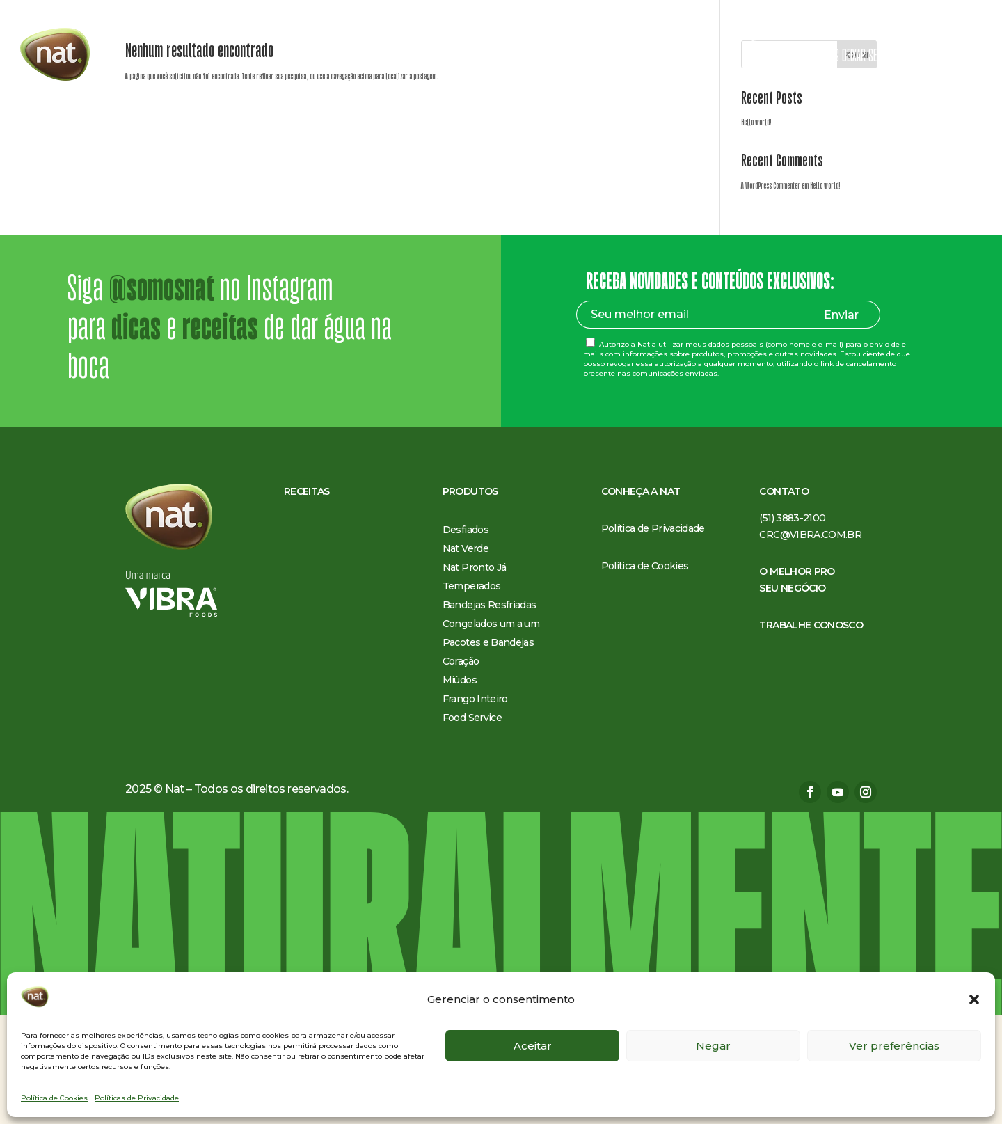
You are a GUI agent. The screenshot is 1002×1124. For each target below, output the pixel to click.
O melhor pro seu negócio (599, 56)
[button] (974, 999)
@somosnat (161, 397)
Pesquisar (857, 163)
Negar (713, 1045)
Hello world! (756, 230)
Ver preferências (894, 1045)
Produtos (416, 56)
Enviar (841, 423)
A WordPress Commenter (770, 294)
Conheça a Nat (496, 56)
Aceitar (533, 1045)
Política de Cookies (54, 1097)
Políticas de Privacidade (137, 1097)
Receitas (361, 56)
